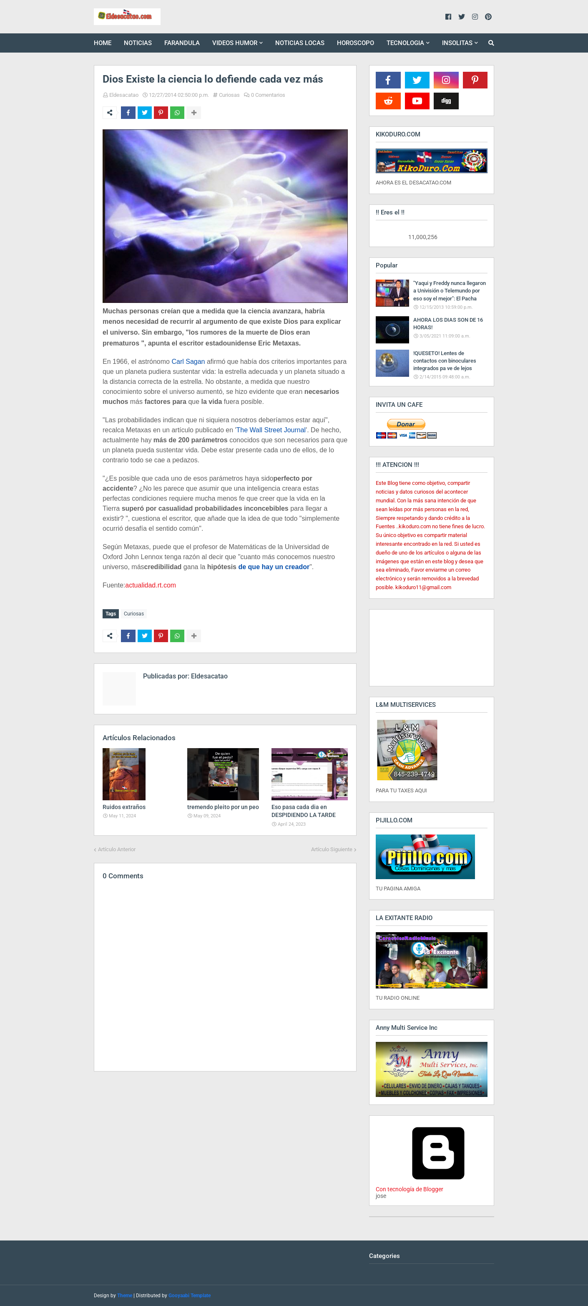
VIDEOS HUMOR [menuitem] (234, 43)
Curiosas (229, 95)
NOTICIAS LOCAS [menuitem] (299, 43)
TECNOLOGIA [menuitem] (405, 43)
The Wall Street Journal (271, 430)
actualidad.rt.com (150, 585)
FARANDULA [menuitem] (182, 43)
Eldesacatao (123, 95)
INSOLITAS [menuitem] (457, 43)
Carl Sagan (188, 361)
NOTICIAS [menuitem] (138, 43)
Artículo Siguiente (331, 848)
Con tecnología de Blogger (438, 1186)
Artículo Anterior (117, 848)
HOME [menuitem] (102, 43)
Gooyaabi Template (189, 1295)
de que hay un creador (273, 566)
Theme (124, 1295)
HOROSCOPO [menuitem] (355, 43)
